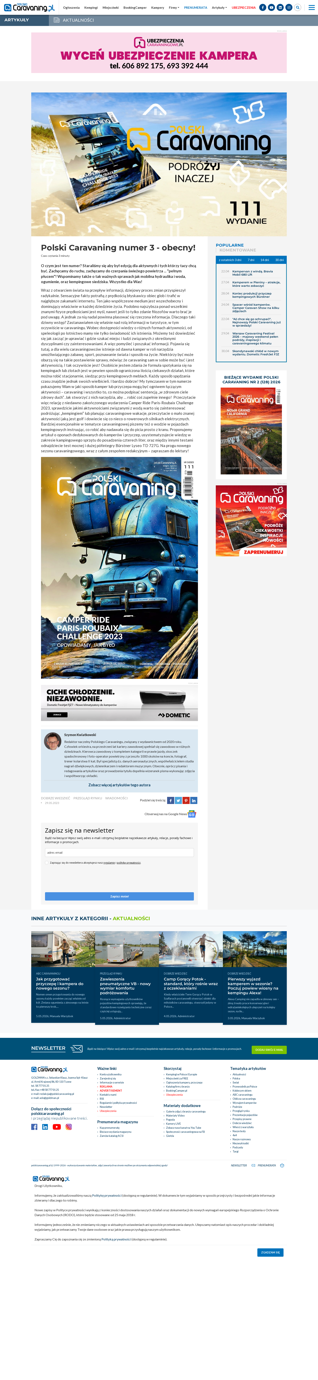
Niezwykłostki (241, 1143)
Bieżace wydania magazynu (115, 1131)
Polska (236, 1078)
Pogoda (170, 1119)
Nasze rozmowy (242, 1139)
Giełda (170, 1135)
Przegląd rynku (241, 1110)
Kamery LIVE (173, 1123)
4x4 (235, 1135)
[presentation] (76, 880)
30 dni (279, 260)
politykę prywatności (129, 862)
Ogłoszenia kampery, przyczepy (184, 1082)
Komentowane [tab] (237, 250)
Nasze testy (239, 1131)
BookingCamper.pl (176, 1090)
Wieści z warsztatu (243, 1127)
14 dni (264, 260)
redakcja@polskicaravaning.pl (57, 1093)
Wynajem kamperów (245, 1102)
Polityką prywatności (116, 1239)
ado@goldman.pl (49, 1097)
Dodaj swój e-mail (269, 1048)
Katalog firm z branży (178, 1086)
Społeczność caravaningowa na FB (185, 1131)
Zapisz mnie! (119, 896)
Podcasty (238, 1147)
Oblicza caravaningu (244, 1098)
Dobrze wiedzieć (242, 1123)
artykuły (16, 19)
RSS (102, 1098)
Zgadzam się (270, 1252)
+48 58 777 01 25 (49, 1089)
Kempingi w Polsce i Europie (181, 1074)
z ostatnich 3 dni (230, 260)
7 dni (251, 260)
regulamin (109, 862)
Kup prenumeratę (110, 1127)
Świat (236, 1082)
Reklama (106, 1086)
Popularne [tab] (230, 245)
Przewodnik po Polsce (245, 1086)
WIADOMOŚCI (116, 798)
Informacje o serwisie (112, 1082)
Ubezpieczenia (108, 1110)
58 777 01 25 (42, 1085)
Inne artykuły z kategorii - (90, 918)
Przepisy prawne (242, 1119)
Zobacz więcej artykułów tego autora (119, 785)
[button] (219, 7)
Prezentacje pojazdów (245, 1115)
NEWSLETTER (48, 1048)
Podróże (237, 1106)
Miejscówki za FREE (177, 1078)
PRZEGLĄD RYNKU (87, 798)
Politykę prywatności (107, 1195)
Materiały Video (175, 1115)
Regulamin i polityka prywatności (118, 1102)
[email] (119, 852)
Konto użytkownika (110, 1074)
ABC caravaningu (242, 1094)
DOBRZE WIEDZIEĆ (55, 798)
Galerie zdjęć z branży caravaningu (186, 1111)
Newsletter (106, 1106)
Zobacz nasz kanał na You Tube (183, 1127)
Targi (235, 1151)
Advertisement (111, 1090)
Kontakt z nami (108, 1094)
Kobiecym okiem (242, 1090)
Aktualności (239, 1074)
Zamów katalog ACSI (112, 1135)
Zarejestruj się (108, 1078)
